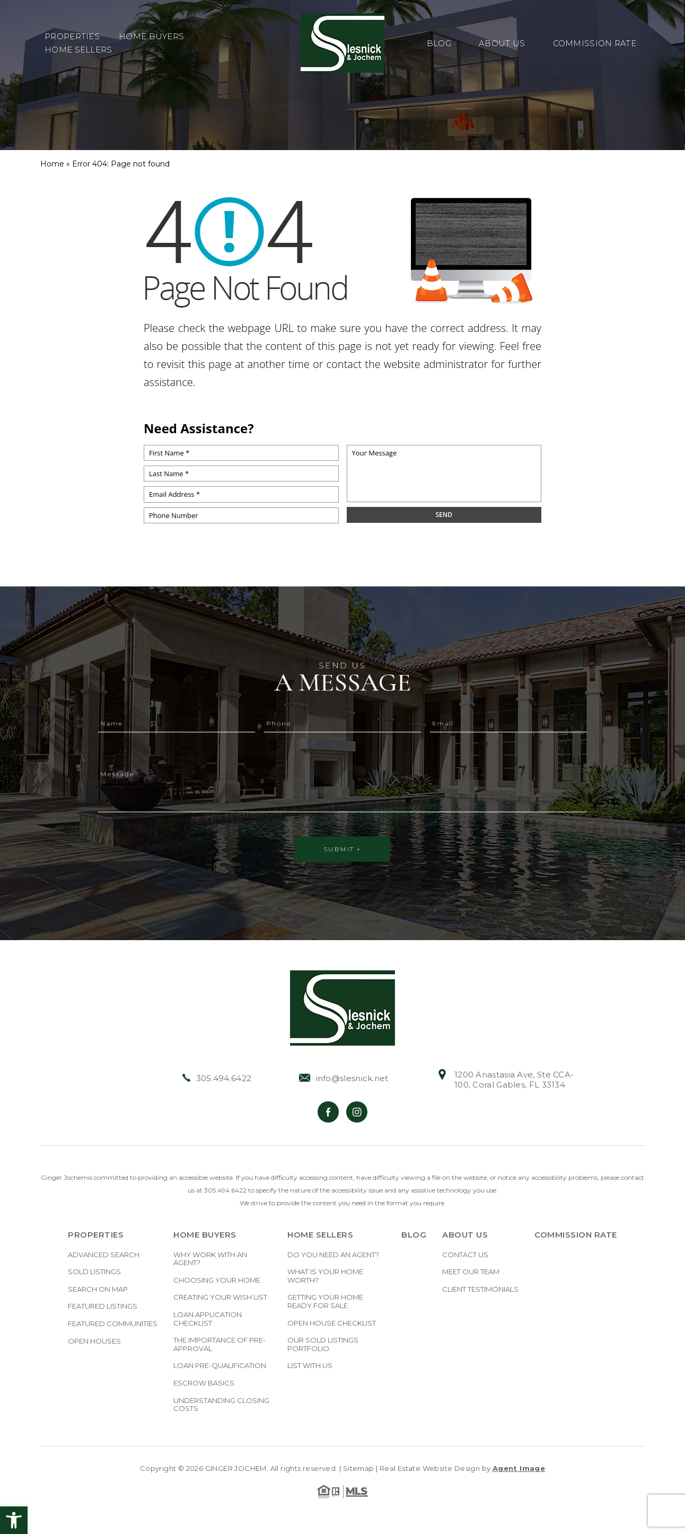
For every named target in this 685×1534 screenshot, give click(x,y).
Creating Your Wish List (220, 1297)
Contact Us (465, 1255)
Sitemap (358, 1468)
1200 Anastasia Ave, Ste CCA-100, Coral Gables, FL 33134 (505, 1080)
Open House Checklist (331, 1323)
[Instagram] (356, 1112)
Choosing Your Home (216, 1280)
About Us (502, 43)
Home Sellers (78, 50)
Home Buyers (151, 36)
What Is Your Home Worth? (325, 1276)
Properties (72, 36)
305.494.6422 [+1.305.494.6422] (216, 1078)
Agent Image (519, 1468)
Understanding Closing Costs (221, 1405)
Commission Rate (595, 43)
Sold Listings (94, 1272)
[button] (14, 1520)
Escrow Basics (203, 1383)
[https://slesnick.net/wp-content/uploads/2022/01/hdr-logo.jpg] (342, 1008)
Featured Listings (102, 1306)
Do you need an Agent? (333, 1255)
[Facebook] (328, 1112)
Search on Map (98, 1289)
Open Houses (94, 1341)
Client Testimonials (480, 1289)
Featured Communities (112, 1324)
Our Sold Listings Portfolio (322, 1344)
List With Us (309, 1366)
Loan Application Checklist (207, 1319)
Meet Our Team (470, 1272)
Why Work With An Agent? (210, 1259)
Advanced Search (103, 1255)
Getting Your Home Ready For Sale (325, 1301)
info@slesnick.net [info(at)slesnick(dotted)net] (343, 1078)
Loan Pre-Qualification (219, 1366)
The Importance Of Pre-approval (219, 1344)
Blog (439, 43)
